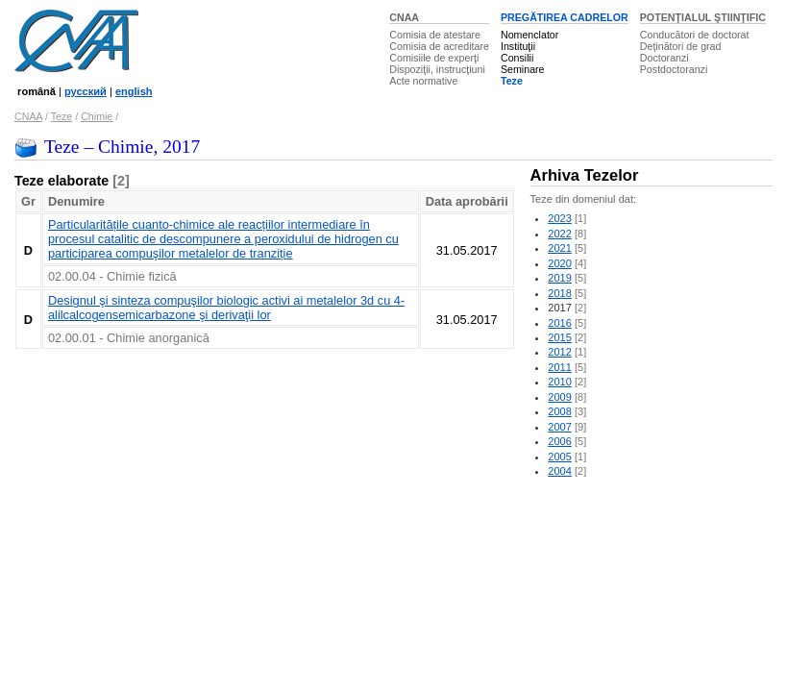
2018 (560, 293)
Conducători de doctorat (695, 34)
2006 (560, 441)
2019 (560, 278)
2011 (560, 367)
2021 (560, 248)
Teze (512, 80)
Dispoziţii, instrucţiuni (437, 69)
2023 (560, 218)
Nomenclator (529, 34)
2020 (560, 263)
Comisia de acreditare (439, 46)
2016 (560, 323)
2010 (560, 381)
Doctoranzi (664, 57)
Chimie (96, 116)
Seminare (523, 69)
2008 (560, 411)
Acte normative (423, 80)
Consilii (517, 57)
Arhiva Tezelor (584, 175)
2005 (560, 456)
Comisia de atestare (434, 34)
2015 (560, 337)
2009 (560, 397)
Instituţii (518, 46)
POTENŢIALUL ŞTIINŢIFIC (703, 17)
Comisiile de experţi (434, 57)
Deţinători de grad (681, 46)
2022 (560, 233)
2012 (560, 352)
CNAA (404, 17)
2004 (560, 471)
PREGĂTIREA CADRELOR (564, 17)
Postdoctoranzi (674, 69)
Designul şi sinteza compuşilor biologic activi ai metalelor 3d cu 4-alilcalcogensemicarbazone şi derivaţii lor (226, 307)
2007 (560, 426)
